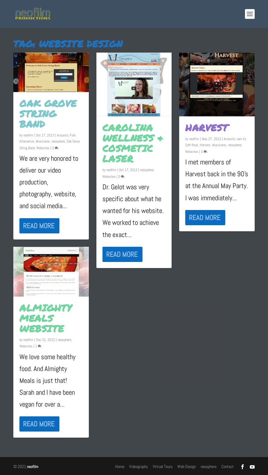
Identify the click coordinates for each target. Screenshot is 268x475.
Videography (138, 466)
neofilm (28, 135)
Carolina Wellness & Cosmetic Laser (132, 143)
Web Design (186, 466)
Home (119, 466)
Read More (39, 225)
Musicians (43, 141)
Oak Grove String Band (48, 114)
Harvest (206, 127)
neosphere (58, 141)
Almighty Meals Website (45, 318)
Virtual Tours (163, 466)
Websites (42, 148)
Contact (227, 466)
